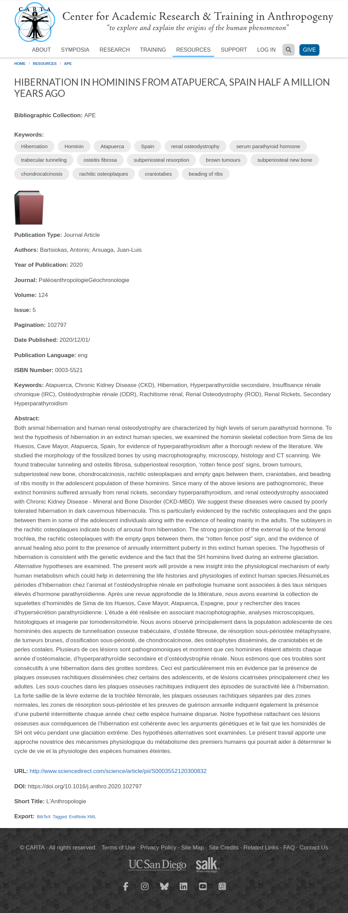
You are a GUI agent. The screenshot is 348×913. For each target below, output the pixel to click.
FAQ (289, 847)
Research (115, 50)
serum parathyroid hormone (268, 146)
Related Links (260, 847)
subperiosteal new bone (284, 160)
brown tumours (223, 160)
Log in (266, 50)
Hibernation (34, 146)
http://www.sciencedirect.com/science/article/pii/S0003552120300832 (118, 771)
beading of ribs (206, 174)
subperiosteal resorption (161, 160)
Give (309, 50)
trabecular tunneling (44, 160)
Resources (193, 50)
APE (68, 64)
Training (153, 50)
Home (19, 64)
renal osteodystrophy (195, 146)
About (41, 50)
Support (234, 50)
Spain (147, 146)
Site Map (192, 847)
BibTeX (44, 816)
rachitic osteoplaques (103, 174)
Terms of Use (119, 847)
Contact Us (314, 847)
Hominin (74, 146)
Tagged (60, 816)
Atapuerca (112, 146)
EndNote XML (82, 816)
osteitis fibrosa (100, 160)
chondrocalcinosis (42, 174)
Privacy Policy (158, 847)
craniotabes (158, 174)
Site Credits (224, 847)
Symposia (75, 50)
